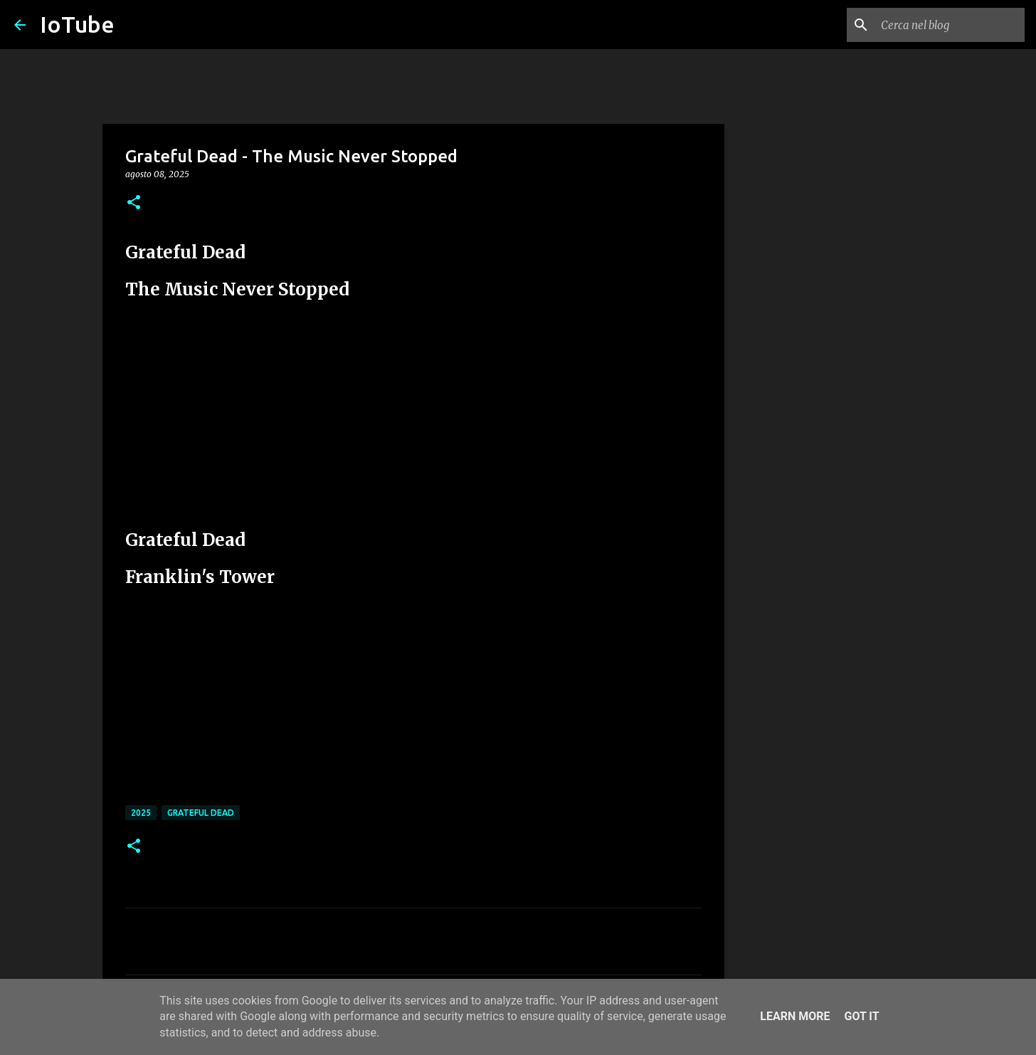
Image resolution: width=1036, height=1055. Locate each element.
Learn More (795, 1016)
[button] (133, 203)
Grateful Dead (200, 812)
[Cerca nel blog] (950, 25)
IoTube (77, 24)
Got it (861, 1016)
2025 (141, 812)
